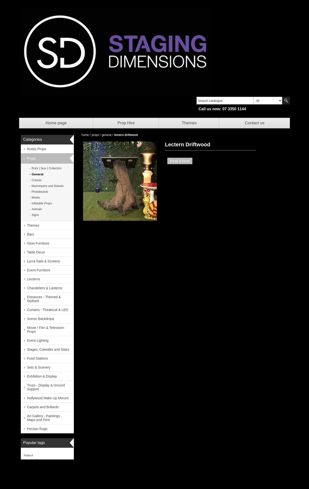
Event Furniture (38, 270)
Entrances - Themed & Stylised (44, 299)
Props (31, 158)
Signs (35, 215)
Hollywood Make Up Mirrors (48, 398)
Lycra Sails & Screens (43, 261)
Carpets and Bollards (43, 407)
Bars (30, 234)
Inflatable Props (42, 203)
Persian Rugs (37, 429)
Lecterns (33, 279)
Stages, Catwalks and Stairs (48, 349)
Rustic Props (36, 149)
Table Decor (36, 252)
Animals (37, 209)
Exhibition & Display (42, 376)
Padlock (28, 455)
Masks (36, 197)
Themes (189, 123)
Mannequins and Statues (48, 186)
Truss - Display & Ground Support (46, 387)
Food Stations (37, 358)
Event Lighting (38, 340)
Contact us (254, 123)
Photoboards (40, 191)
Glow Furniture (38, 243)
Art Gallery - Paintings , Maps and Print (44, 418)
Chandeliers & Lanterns (44, 288)
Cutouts (37, 180)
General (37, 174)
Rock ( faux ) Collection (47, 168)
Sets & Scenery (38, 367)
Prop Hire (126, 123)
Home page (56, 123)
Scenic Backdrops (40, 319)
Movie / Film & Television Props (45, 329)
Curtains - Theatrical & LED (47, 310)
